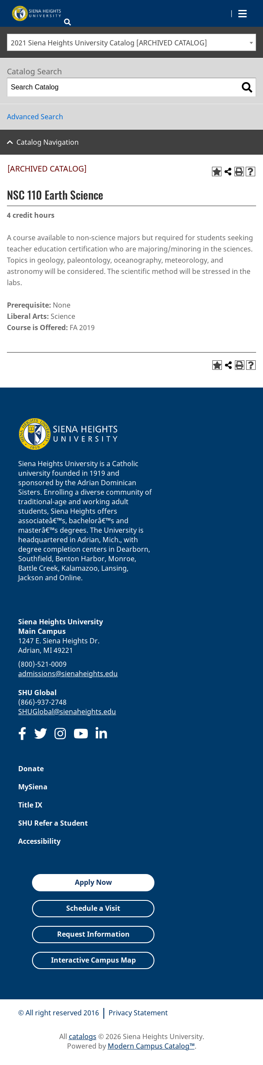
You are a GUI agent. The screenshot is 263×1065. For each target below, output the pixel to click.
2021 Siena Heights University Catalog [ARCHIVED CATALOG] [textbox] (109, 43)
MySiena (33, 787)
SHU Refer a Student (53, 823)
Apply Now (93, 882)
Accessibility (39, 841)
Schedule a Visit (93, 908)
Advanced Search (35, 116)
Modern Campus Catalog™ (151, 1046)
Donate (31, 768)
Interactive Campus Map (93, 960)
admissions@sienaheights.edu (68, 673)
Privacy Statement (138, 1012)
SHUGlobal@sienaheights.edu (67, 711)
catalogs (82, 1036)
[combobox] (131, 42)
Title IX (30, 805)
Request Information (93, 934)
